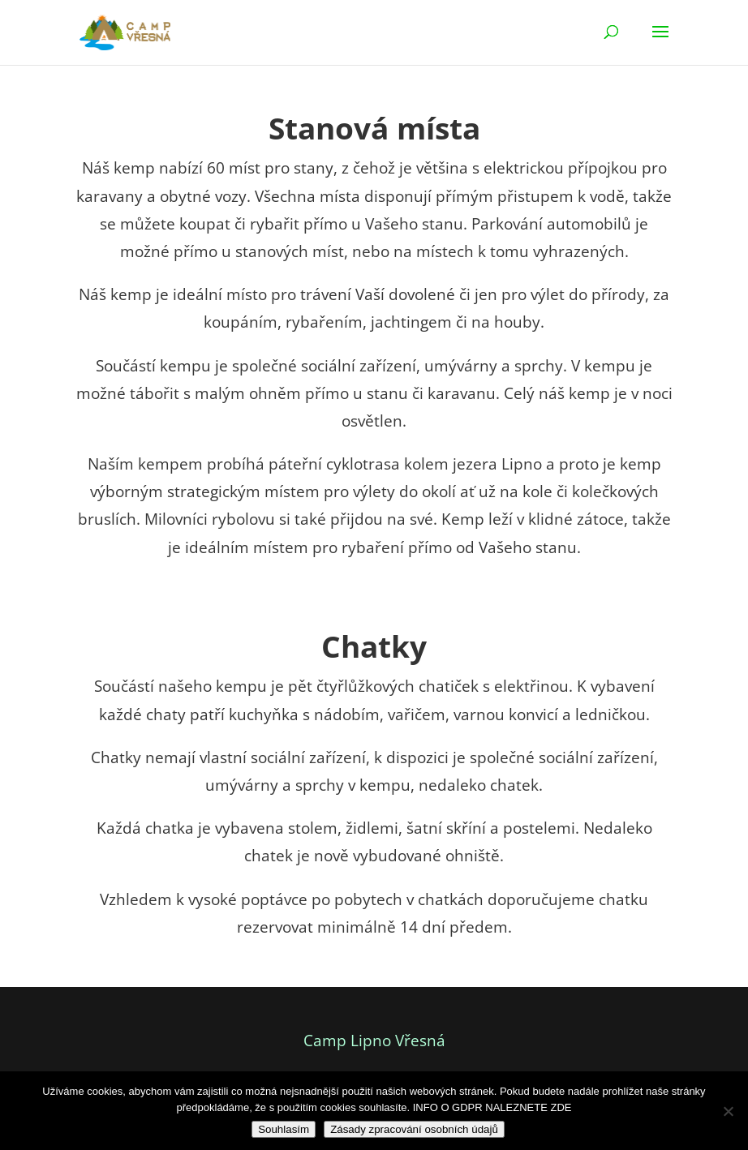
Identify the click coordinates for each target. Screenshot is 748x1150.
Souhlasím (283, 1129)
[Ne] (728, 1111)
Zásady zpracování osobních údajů (414, 1129)
